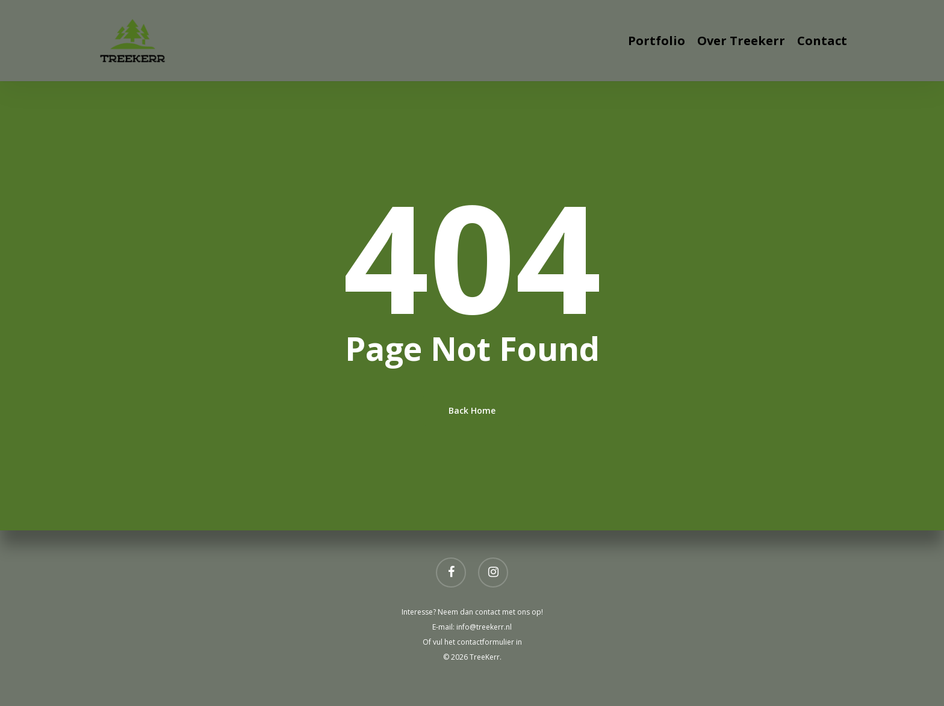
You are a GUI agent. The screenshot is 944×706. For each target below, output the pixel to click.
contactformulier (486, 642)
